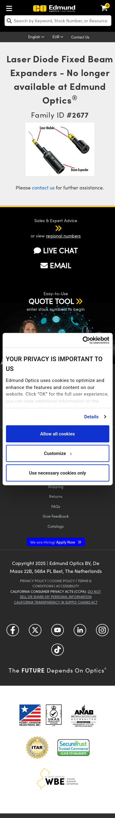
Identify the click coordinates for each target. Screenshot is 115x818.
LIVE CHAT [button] (56, 250)
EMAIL (55, 265)
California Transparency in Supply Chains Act (56, 602)
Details (91, 416)
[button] (50, 228)
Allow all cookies (57, 433)
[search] (58, 20)
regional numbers (63, 236)
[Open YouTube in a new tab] (57, 632)
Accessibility (67, 586)
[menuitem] (10, 7)
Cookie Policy (62, 580)
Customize (57, 453)
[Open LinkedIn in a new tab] (79, 632)
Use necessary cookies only (57, 472)
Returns (56, 496)
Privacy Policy (33, 580)
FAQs (55, 506)
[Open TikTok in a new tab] (57, 651)
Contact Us (80, 37)
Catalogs (56, 526)
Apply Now (53, 542)
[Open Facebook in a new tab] (12, 632)
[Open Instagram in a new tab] (102, 632)
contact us (43, 187)
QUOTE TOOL (51, 301)
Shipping (55, 486)
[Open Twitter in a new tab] (35, 632)
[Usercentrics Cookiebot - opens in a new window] (82, 340)
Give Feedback (56, 516)
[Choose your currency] (59, 37)
